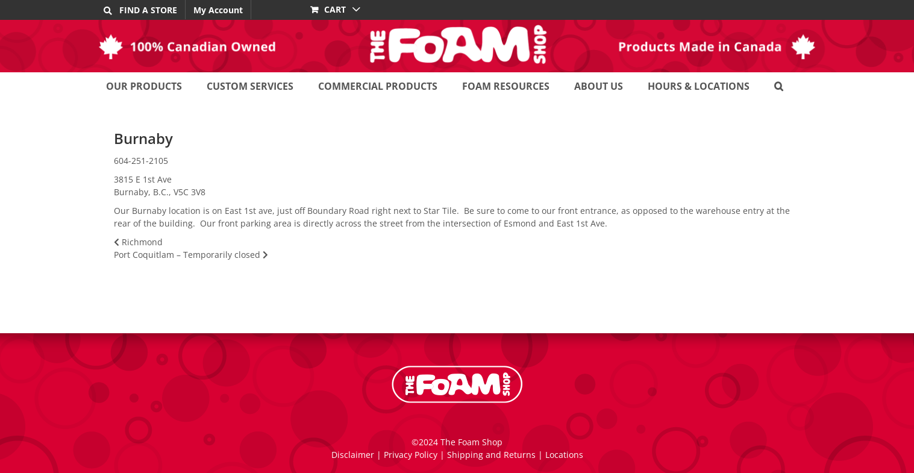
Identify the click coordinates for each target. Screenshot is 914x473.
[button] (778, 85)
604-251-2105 (141, 160)
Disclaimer (352, 454)
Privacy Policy (410, 454)
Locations (564, 454)
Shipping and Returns (491, 454)
